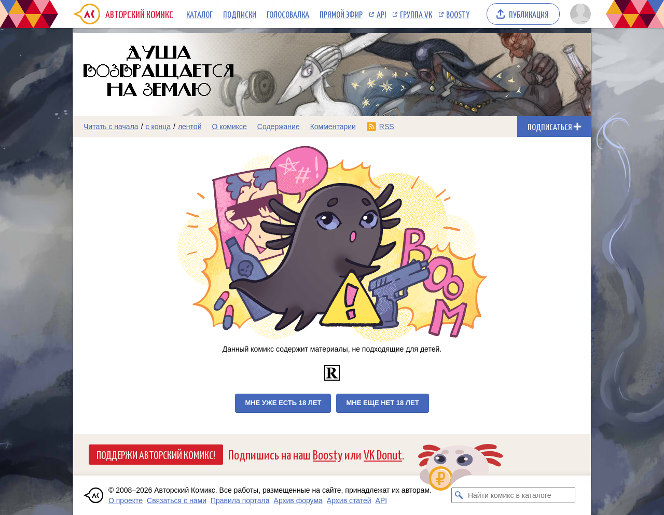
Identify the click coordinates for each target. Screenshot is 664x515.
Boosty (457, 14)
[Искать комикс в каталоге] (459, 495)
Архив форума (298, 500)
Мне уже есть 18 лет (283, 403)
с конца (158, 126)
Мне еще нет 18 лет (382, 403)
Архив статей (349, 500)
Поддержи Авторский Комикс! (155, 454)
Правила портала (240, 500)
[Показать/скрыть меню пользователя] (578, 14)
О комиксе (229, 126)
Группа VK (416, 14)
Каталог (199, 14)
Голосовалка (288, 14)
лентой (190, 126)
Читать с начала (111, 126)
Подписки (239, 14)
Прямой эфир (341, 14)
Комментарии (333, 126)
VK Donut (383, 454)
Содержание (278, 126)
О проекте (125, 500)
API (381, 14)
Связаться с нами (176, 500)
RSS (386, 126)
